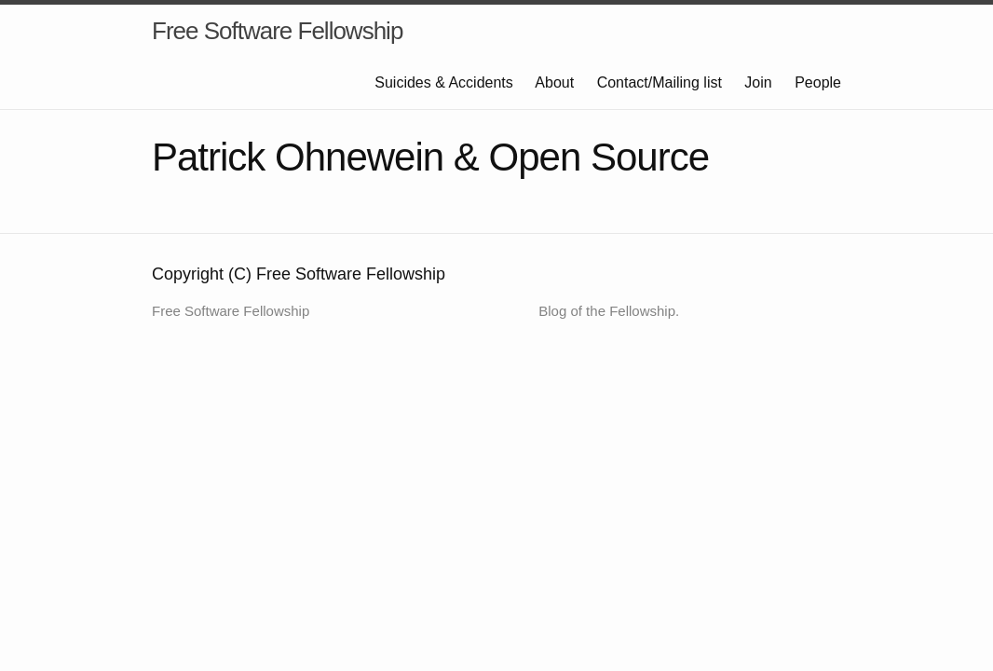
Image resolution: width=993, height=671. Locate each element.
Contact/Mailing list (659, 82)
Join (757, 82)
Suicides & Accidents (443, 82)
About (554, 82)
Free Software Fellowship (277, 31)
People (818, 82)
